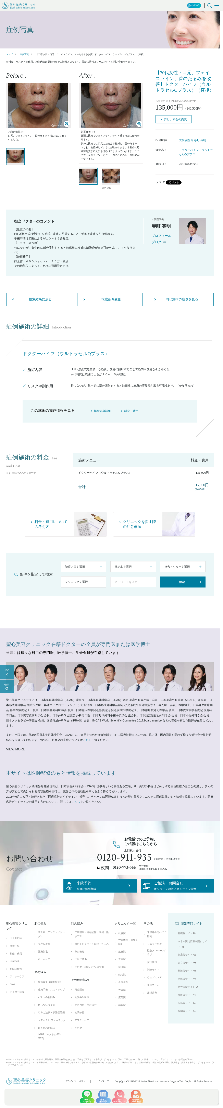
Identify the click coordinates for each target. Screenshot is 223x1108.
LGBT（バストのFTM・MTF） (51, 1043)
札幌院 (122, 940)
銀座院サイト (185, 962)
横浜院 (122, 974)
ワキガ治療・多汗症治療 (51, 1019)
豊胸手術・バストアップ (51, 996)
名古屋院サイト (186, 994)
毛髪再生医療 (82, 1004)
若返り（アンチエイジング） (51, 941)
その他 (78, 1035)
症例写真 (24, 54)
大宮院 (122, 966)
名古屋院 (123, 989)
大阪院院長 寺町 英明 (192, 140)
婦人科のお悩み (46, 1035)
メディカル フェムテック (51, 1027)
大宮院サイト (185, 970)
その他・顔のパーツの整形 (89, 974)
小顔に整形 (81, 966)
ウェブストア (154, 984)
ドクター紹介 (17, 999)
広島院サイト (185, 1010)
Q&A (12, 991)
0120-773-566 (124, 867)
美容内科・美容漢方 (86, 1012)
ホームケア (44, 966)
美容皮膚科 (44, 951)
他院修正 (79, 1019)
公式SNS (193, 5)
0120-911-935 (124, 857)
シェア (160, 182)
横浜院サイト (185, 978)
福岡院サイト (185, 1018)
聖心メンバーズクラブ (157, 959)
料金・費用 (16, 960)
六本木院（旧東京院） (128, 949)
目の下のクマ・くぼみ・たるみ (92, 951)
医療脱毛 (43, 959)
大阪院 (122, 997)
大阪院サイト (185, 1002)
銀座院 (122, 959)
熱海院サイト (185, 986)
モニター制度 (154, 951)
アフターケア (17, 983)
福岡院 (122, 1012)
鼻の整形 (79, 959)
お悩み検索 (16, 976)
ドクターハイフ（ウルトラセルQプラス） (196, 152)
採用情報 (152, 969)
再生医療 (79, 996)
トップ (9, 54)
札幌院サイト (185, 940)
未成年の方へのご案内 (157, 941)
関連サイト (153, 977)
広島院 (122, 1004)
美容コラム (153, 992)
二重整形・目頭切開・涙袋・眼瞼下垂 (92, 941)
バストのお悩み (46, 1004)
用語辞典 (152, 1000)
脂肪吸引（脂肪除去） (50, 989)
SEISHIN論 (16, 945)
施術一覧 (15, 953)
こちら (87, 739)
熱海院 (122, 981)
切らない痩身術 (46, 1012)
